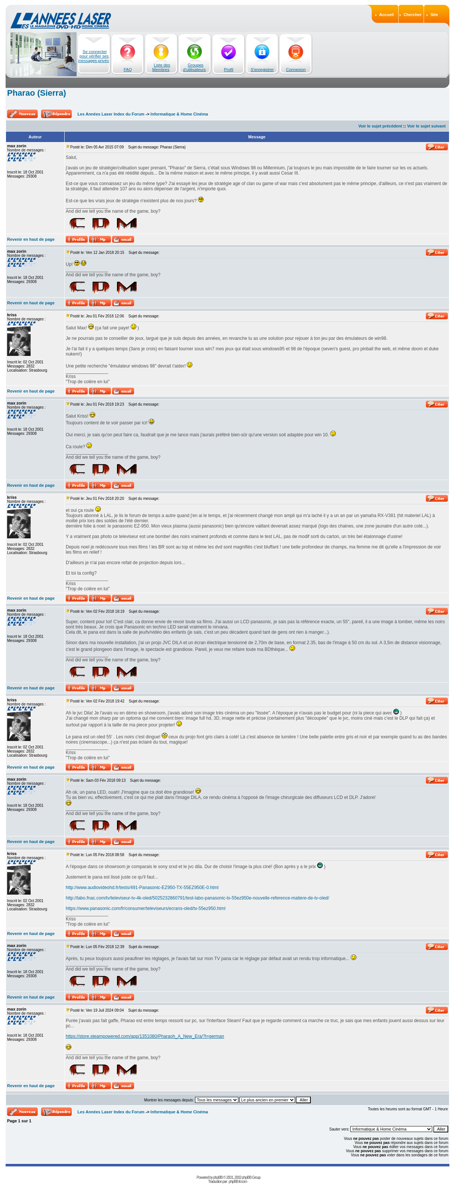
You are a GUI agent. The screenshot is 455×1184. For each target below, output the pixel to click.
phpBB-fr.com (238, 1182)
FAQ (128, 69)
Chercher (412, 14)
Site (434, 14)
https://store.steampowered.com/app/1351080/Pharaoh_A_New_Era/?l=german (145, 1036)
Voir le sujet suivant (426, 126)
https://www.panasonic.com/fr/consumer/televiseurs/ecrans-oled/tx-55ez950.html (146, 908)
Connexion (296, 69)
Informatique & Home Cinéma (179, 114)
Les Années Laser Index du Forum (110, 114)
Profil (228, 69)
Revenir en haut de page (31, 239)
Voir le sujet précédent (380, 126)
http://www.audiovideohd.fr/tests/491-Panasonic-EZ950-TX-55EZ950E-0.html (142, 887)
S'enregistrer (262, 69)
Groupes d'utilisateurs (194, 67)
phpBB (218, 1177)
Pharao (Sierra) (36, 93)
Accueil (386, 14)
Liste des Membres (161, 67)
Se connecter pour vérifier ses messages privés (93, 56)
